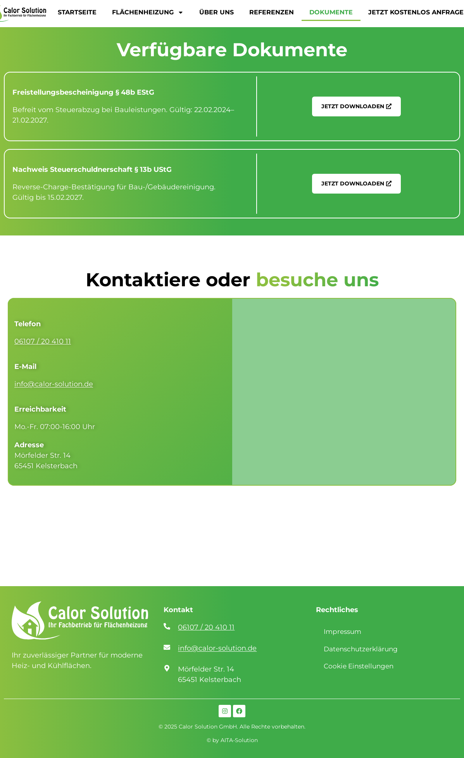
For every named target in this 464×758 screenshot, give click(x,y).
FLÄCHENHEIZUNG (148, 12)
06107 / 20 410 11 (42, 341)
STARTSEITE (77, 12)
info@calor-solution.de (53, 384)
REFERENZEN (271, 12)
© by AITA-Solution (232, 740)
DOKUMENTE (331, 12)
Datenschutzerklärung (361, 649)
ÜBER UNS (216, 12)
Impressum (342, 631)
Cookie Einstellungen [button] (358, 666)
